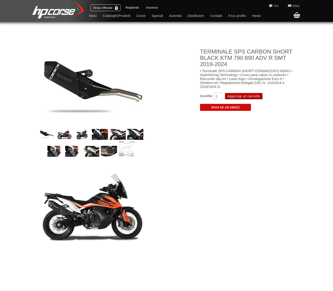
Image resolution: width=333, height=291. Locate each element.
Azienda (175, 16)
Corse (141, 16)
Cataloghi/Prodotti (116, 16)
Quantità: (206, 96)
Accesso (152, 7)
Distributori (196, 16)
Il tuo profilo (237, 16)
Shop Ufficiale (105, 8)
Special (157, 16)
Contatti (216, 16)
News (256, 16)
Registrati (132, 7)
